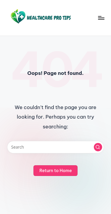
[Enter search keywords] (55, 147)
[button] (98, 147)
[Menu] (101, 17)
